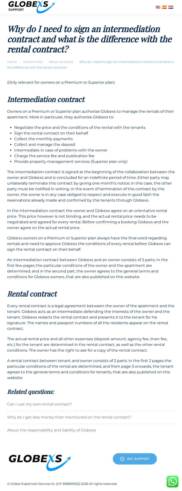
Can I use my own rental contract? (39, 404)
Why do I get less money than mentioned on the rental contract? (69, 417)
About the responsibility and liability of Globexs (51, 430)
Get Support (135, 459)
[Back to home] (32, 7)
